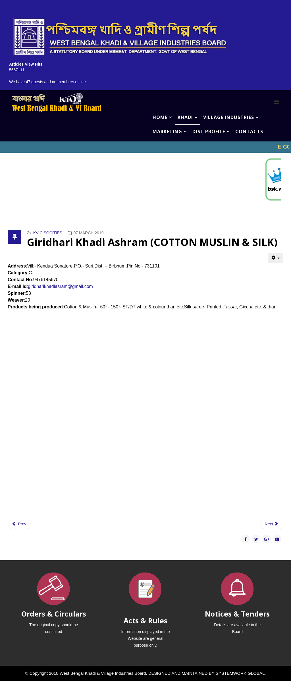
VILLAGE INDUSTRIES (228, 117)
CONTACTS (249, 131)
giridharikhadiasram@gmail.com (60, 286)
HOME (160, 117)
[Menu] (276, 101)
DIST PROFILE (208, 131)
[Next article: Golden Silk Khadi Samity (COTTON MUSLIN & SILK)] (272, 524)
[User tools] (275, 258)
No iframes (145, 147)
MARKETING (167, 131)
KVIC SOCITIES (47, 233)
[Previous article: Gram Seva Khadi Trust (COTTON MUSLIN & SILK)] (19, 524)
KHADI (185, 117)
